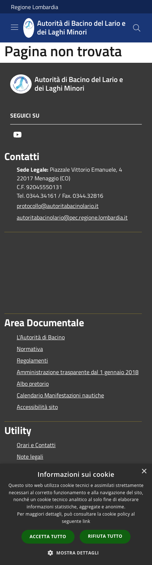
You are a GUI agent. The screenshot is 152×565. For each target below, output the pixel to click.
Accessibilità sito (37, 406)
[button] (76, 552)
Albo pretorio (33, 383)
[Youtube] (17, 134)
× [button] (144, 471)
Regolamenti (32, 360)
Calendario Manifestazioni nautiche (60, 395)
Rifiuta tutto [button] (105, 536)
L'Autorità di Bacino (41, 337)
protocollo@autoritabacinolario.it (58, 205)
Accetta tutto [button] (48, 536)
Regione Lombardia (34, 7)
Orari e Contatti (36, 445)
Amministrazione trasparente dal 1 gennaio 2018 (78, 372)
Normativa (30, 348)
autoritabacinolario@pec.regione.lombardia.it (72, 217)
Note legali (30, 456)
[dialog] (76, 514)
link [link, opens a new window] (86, 521)
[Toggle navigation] (14, 27)
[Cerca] (136, 28)
